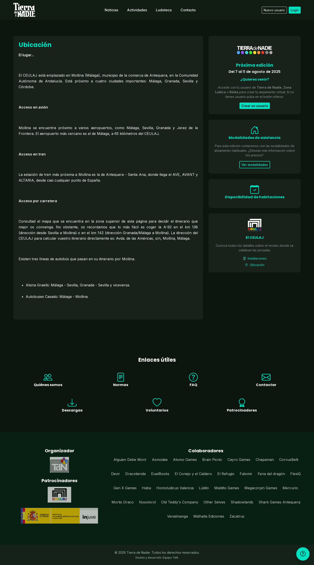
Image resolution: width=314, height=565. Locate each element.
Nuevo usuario (274, 10)
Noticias (111, 10)
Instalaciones (255, 258)
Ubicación (254, 265)
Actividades (137, 10)
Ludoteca (164, 10)
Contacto (188, 10)
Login (295, 10)
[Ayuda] (303, 554)
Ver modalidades (254, 165)
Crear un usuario (254, 106)
